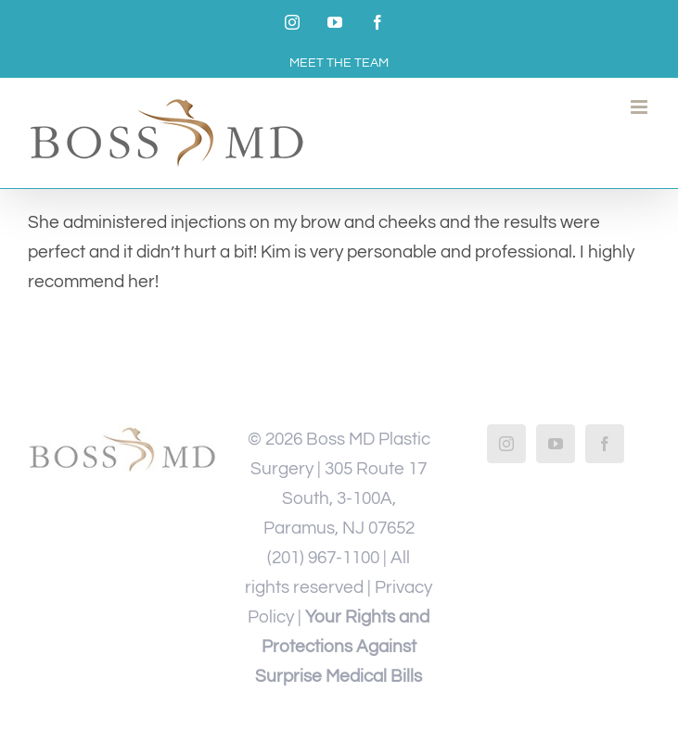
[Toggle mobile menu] (640, 107)
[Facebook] (604, 443)
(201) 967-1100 (323, 557)
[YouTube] (555, 443)
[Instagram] (506, 443)
